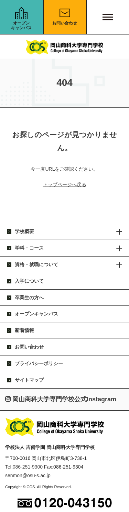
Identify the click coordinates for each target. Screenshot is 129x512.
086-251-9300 (28, 467)
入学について (29, 281)
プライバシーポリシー (39, 363)
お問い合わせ (64, 23)
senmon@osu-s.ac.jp (28, 475)
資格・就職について (36, 264)
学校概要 (24, 231)
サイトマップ (29, 380)
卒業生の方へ (29, 297)
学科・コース (29, 248)
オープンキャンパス (21, 25)
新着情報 (24, 330)
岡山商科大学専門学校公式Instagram (60, 399)
